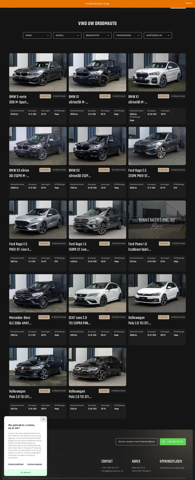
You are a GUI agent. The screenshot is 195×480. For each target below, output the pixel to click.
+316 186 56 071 (175, 442)
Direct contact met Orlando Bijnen (136, 442)
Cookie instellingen (16, 464)
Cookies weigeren (34, 464)
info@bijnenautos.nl (112, 471)
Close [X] (188, 3)
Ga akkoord (25, 472)
